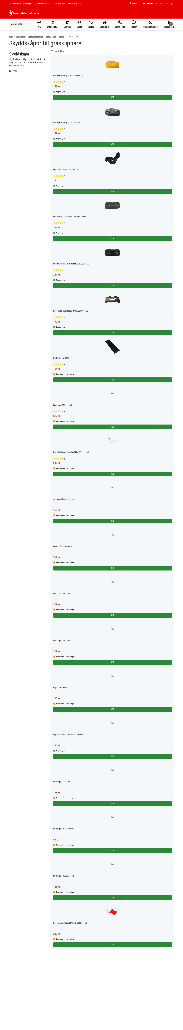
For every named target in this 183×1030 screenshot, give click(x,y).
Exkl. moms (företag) (164, 4)
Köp (112, 97)
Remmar (91, 24)
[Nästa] (171, 24)
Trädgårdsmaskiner (150, 24)
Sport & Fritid (120, 24)
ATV (39, 24)
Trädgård (134, 24)
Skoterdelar (104, 24)
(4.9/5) (75, 3)
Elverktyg (67, 24)
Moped (79, 24)
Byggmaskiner (52, 24)
